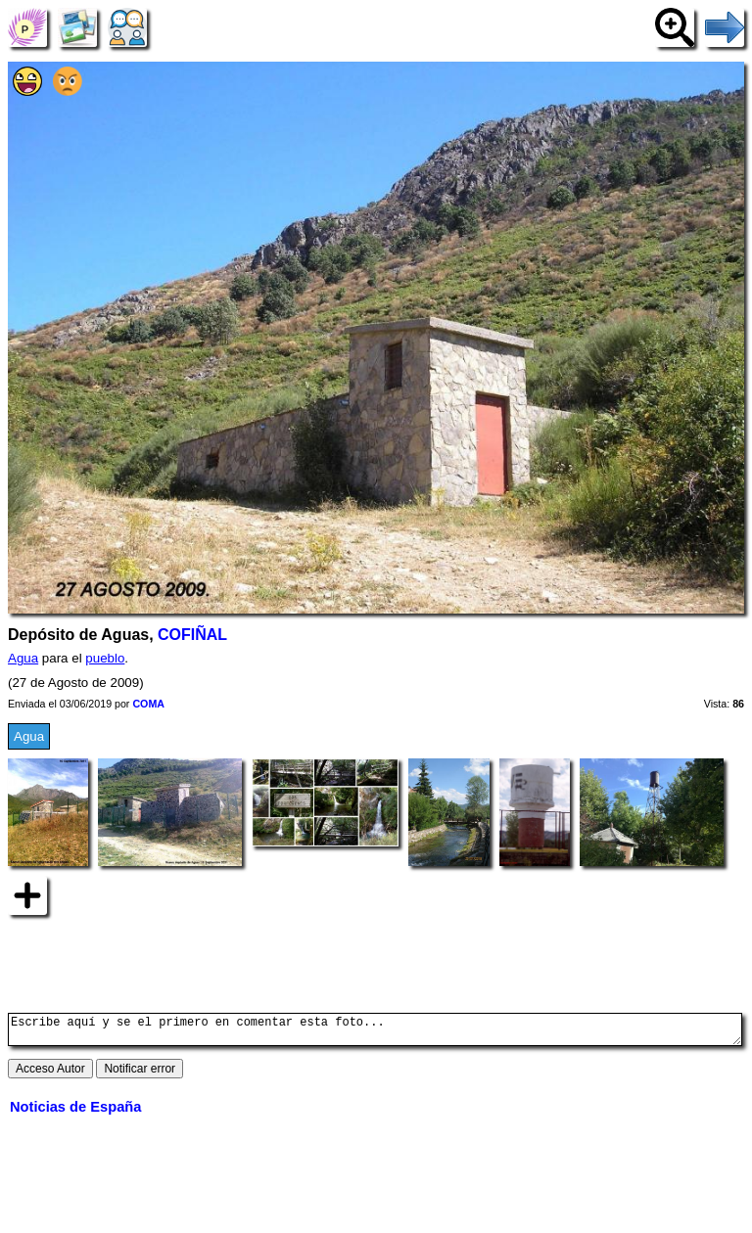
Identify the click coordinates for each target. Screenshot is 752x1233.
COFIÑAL (192, 634)
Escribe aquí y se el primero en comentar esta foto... (375, 1032)
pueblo (104, 658)
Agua (23, 658)
